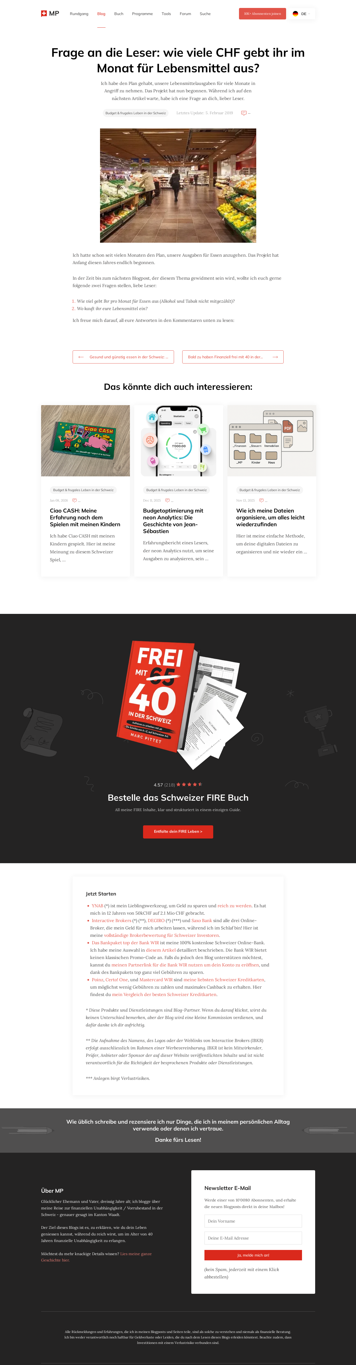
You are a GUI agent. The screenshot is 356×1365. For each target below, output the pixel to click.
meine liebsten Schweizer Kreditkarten (224, 979)
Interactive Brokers (111, 920)
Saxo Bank (202, 920)
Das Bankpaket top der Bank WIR (125, 942)
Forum (185, 13)
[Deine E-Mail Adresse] (253, 1238)
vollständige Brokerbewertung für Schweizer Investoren (161, 935)
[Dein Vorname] (253, 1221)
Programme (142, 13)
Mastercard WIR (156, 979)
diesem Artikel (161, 950)
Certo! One (117, 979)
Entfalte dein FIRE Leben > (178, 831)
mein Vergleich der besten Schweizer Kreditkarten (164, 994)
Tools (166, 13)
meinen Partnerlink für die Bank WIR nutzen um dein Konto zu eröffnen (185, 965)
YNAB (97, 905)
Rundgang (79, 13)
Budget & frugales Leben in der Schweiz (136, 113)
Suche (205, 13)
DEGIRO (156, 920)
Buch (118, 13)
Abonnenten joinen (262, 14)
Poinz (97, 979)
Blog (101, 13)
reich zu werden (235, 905)
